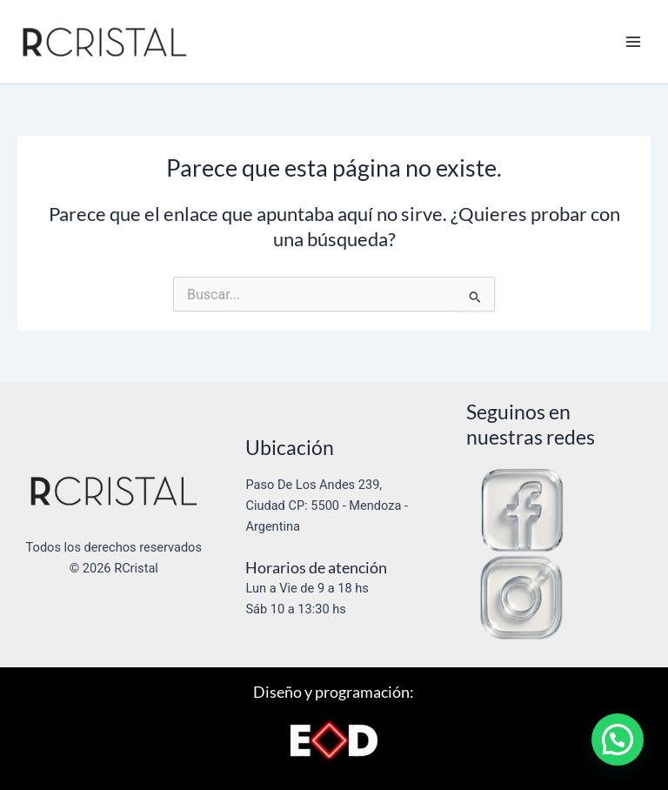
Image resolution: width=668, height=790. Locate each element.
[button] (617, 739)
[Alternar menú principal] (633, 41)
